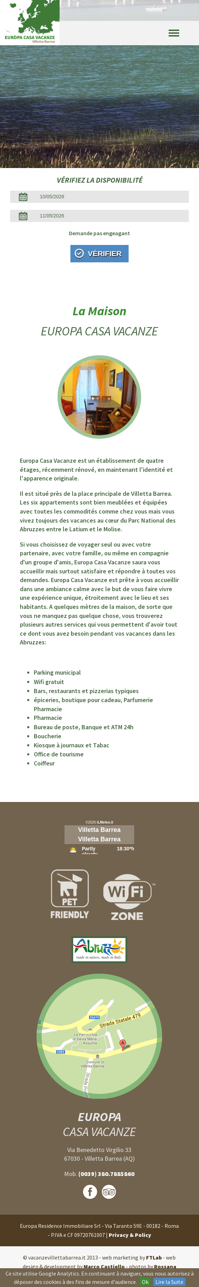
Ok (145, 1281)
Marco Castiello (104, 1266)
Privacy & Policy (130, 1234)
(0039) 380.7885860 (106, 1174)
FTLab (154, 1257)
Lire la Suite (169, 1281)
